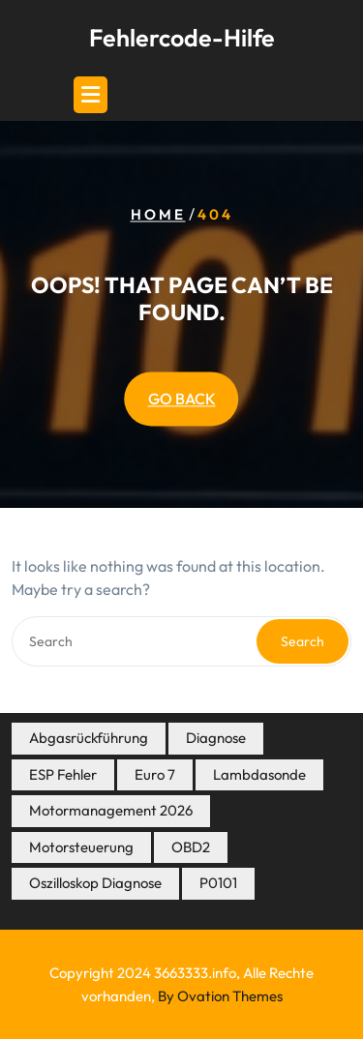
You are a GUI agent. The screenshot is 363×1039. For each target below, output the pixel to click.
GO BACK (182, 399)
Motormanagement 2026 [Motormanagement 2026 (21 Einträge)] (111, 810)
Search (302, 641)
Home (158, 215)
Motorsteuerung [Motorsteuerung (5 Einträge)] (81, 847)
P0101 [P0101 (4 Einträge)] (218, 883)
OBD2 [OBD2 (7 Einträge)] (190, 847)
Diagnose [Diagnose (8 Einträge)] (216, 737)
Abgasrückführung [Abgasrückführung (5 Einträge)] (88, 737)
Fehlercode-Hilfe (182, 37)
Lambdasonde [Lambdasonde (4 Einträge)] (259, 774)
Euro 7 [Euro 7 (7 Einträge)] (155, 774)
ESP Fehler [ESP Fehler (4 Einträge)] (63, 774)
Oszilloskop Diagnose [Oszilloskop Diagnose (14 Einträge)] (95, 883)
